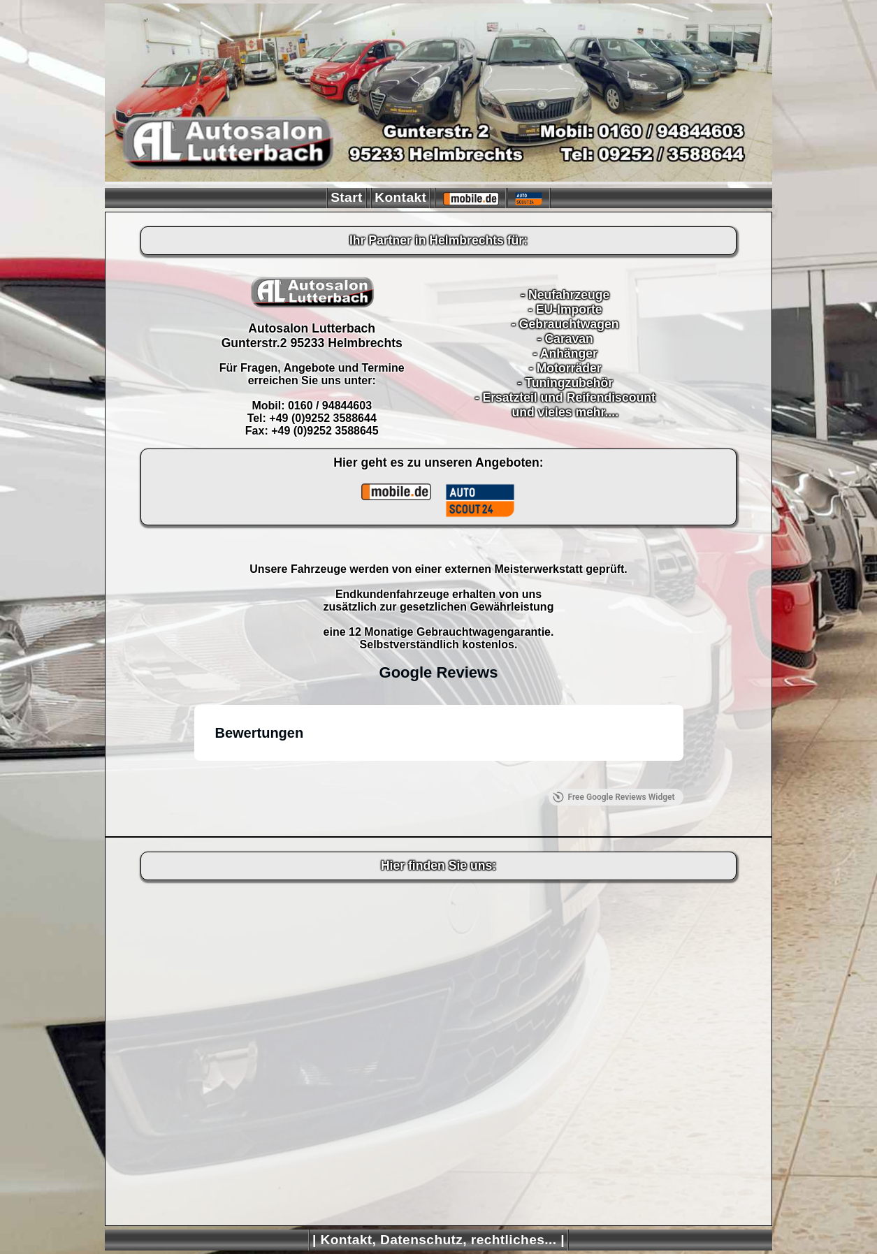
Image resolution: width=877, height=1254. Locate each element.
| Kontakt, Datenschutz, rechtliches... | (438, 1239)
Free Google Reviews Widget (613, 797)
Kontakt (400, 197)
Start (347, 197)
